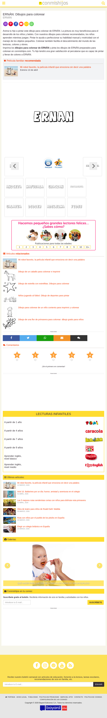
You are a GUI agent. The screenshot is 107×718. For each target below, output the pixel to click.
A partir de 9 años (13, 447)
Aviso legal (22, 697)
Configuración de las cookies (53, 699)
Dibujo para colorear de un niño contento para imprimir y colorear (48, 307)
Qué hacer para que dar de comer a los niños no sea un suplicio (53, 583)
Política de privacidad (49, 697)
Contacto (78, 697)
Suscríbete (95, 602)
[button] (7, 565)
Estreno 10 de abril (29, 70)
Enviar (98, 684)
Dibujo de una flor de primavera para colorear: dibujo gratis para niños (51, 319)
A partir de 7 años (13, 439)
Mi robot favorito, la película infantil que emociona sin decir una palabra (55, 67)
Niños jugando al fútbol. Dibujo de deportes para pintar (43, 295)
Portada (10, 697)
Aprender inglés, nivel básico (13, 457)
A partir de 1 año (13, 422)
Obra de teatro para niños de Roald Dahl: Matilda (38, 509)
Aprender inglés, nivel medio (13, 465)
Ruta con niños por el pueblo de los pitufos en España (40, 518)
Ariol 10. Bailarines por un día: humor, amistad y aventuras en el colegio (48, 491)
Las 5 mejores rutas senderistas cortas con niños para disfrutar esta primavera (51, 500)
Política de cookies (93, 697)
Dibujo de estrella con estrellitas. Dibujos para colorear (43, 283)
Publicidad (33, 697)
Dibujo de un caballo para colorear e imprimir (39, 271)
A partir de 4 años (13, 430)
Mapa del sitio (67, 697)
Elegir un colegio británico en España (33, 526)
